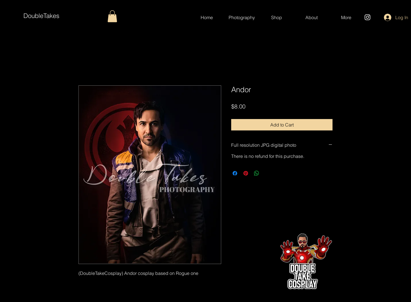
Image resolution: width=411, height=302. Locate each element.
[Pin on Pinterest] (245, 173)
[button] (112, 16)
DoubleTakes (41, 16)
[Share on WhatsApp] (256, 173)
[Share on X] (267, 173)
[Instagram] (367, 17)
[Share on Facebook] (234, 173)
